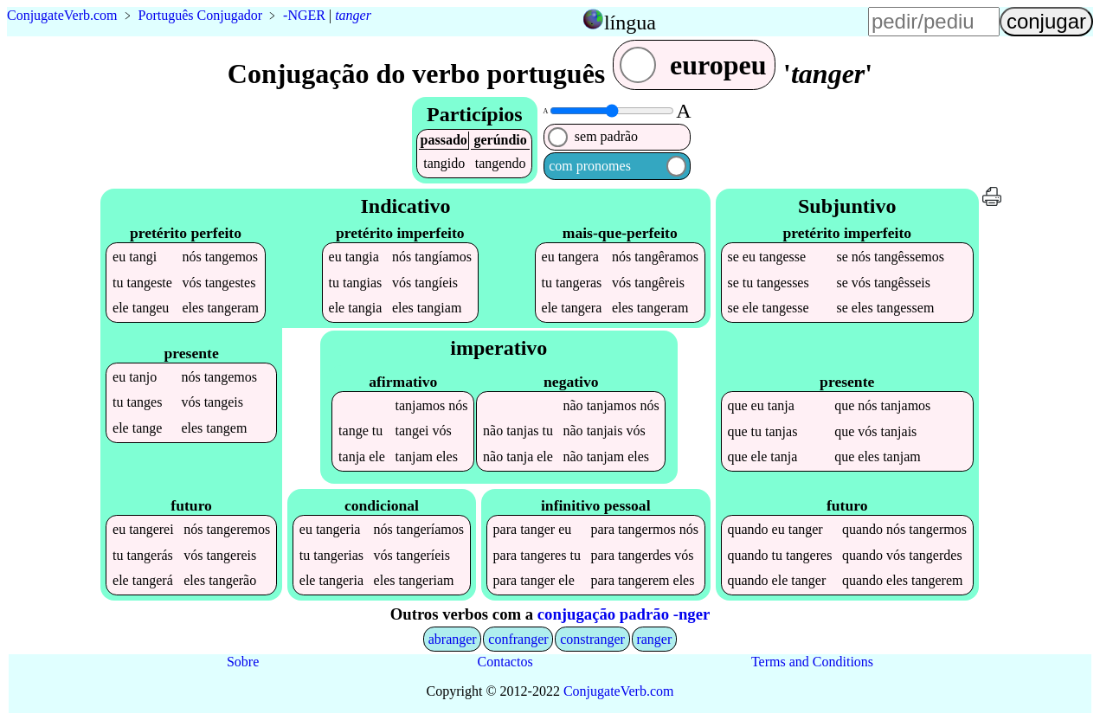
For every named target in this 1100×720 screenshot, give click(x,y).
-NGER (304, 15)
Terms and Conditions (812, 661)
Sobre (243, 661)
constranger (592, 639)
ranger (654, 639)
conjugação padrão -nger (624, 614)
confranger (518, 639)
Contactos (505, 661)
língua (630, 22)
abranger (452, 639)
